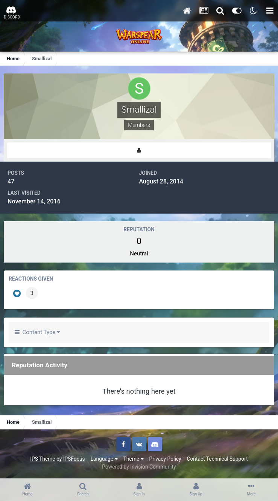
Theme (133, 459)
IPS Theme (42, 459)
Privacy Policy (165, 459)
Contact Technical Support (217, 459)
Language (104, 459)
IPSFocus (74, 459)
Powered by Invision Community (139, 467)
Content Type (37, 332)
